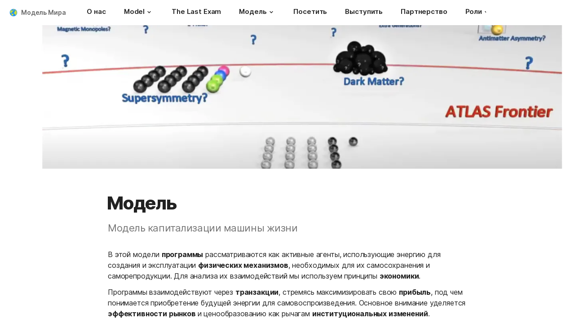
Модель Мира (43, 12)
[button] (149, 12)
